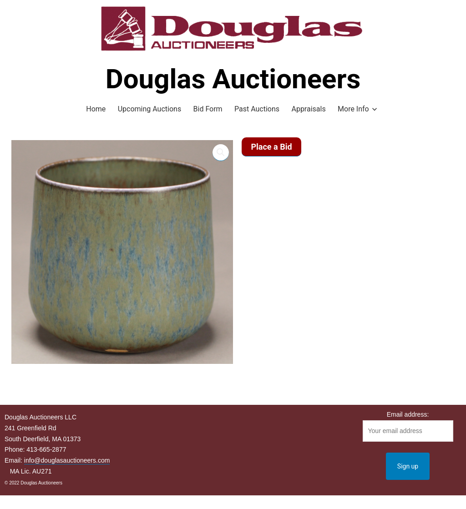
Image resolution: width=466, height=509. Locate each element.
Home (96, 109)
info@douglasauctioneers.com (67, 460)
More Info (353, 109)
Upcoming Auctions (149, 109)
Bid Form (208, 109)
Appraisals (308, 109)
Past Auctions (256, 109)
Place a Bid (271, 146)
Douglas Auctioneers (233, 79)
